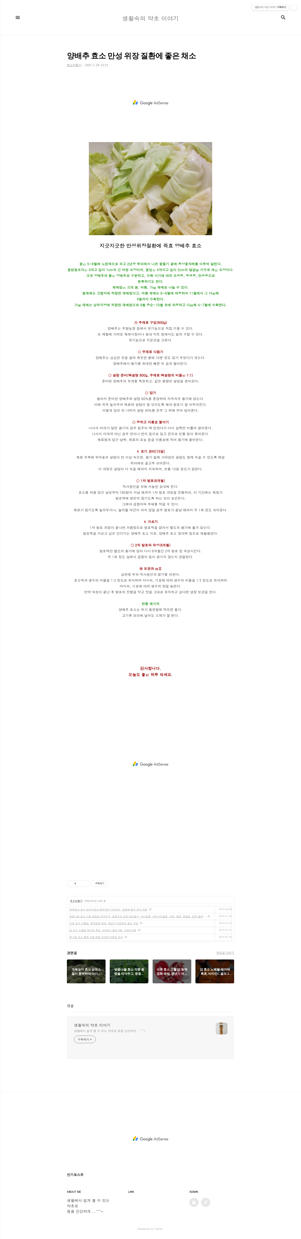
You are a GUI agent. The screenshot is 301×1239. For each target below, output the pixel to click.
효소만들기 (76, 901)
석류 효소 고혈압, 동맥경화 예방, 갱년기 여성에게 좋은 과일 (103, 923)
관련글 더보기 (225, 952)
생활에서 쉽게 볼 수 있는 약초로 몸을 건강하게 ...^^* (109, 1031)
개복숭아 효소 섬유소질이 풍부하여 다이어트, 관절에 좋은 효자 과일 (108, 909)
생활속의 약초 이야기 (92, 1025)
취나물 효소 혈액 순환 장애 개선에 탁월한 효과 (96, 937)
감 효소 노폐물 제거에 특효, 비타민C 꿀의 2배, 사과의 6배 (102, 930)
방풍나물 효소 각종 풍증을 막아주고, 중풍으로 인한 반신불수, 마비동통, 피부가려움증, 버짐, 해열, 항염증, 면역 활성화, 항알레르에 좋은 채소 (137, 916)
